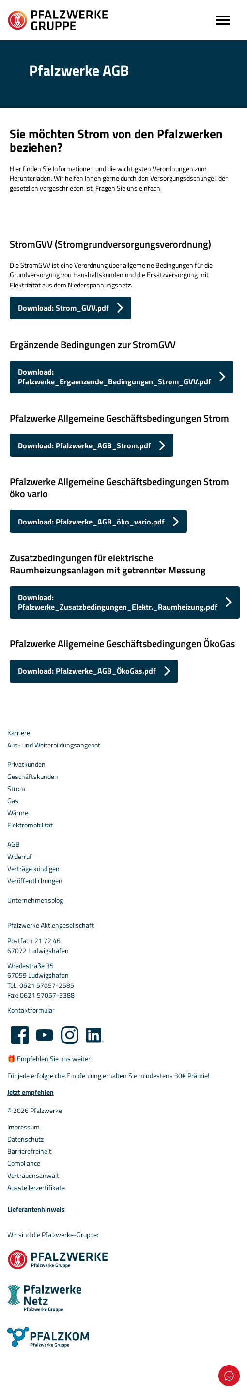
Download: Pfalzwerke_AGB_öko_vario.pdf (91, 521)
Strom (16, 789)
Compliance (23, 1163)
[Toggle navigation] (222, 20)
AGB (13, 844)
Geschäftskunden (32, 776)
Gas (12, 801)
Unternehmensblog (35, 900)
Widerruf (19, 856)
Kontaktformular (31, 1010)
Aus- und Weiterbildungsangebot (53, 745)
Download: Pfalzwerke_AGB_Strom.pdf (84, 445)
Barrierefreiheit (29, 1151)
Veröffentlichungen (34, 881)
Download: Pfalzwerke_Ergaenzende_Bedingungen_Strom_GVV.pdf (114, 376)
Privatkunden (26, 764)
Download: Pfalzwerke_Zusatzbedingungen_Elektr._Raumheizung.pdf (117, 602)
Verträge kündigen (33, 869)
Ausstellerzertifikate (36, 1187)
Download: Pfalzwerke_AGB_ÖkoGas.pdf (87, 671)
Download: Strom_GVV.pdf (63, 308)
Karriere (18, 733)
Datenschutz (25, 1139)
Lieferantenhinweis (36, 1209)
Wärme (17, 813)
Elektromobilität (30, 825)
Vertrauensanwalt (33, 1175)
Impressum (23, 1127)
